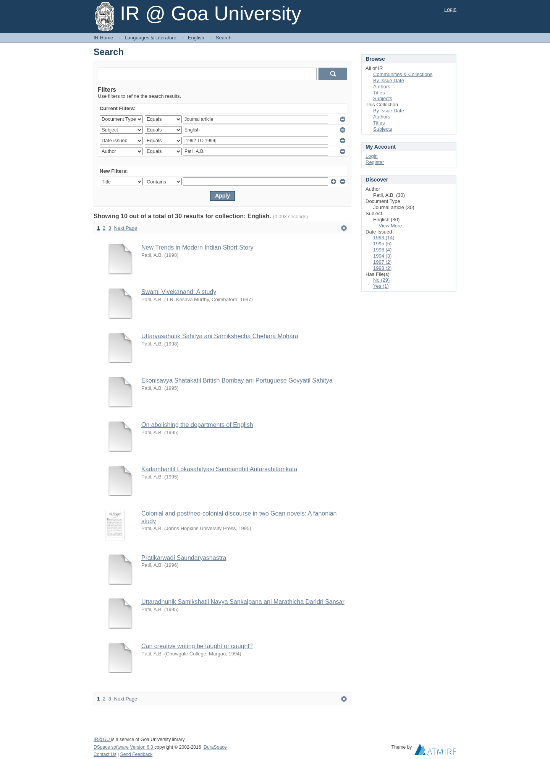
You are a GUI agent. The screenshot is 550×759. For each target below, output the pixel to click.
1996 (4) (382, 250)
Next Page (126, 228)
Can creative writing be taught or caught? (197, 646)
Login (450, 9)
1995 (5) (382, 244)
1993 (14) (384, 237)
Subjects (382, 98)
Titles (379, 93)
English (196, 38)
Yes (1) (381, 286)
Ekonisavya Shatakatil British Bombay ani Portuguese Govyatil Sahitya (237, 380)
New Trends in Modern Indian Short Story (197, 247)
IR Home (103, 38)
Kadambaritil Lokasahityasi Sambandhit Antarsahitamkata (219, 469)
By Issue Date (388, 80)
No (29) (381, 280)
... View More (387, 226)
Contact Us (105, 754)
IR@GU (102, 739)
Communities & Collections (402, 74)
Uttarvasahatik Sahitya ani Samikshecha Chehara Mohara (219, 336)
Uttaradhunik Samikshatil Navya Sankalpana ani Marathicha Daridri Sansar (243, 601)
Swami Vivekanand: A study (178, 292)
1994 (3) (382, 256)
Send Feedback (136, 754)
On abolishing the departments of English (197, 425)
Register (375, 162)
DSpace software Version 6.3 (124, 747)
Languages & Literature (150, 38)
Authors (381, 86)
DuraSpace (215, 747)
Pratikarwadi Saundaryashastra (183, 558)
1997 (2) (382, 262)
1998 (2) (382, 268)
